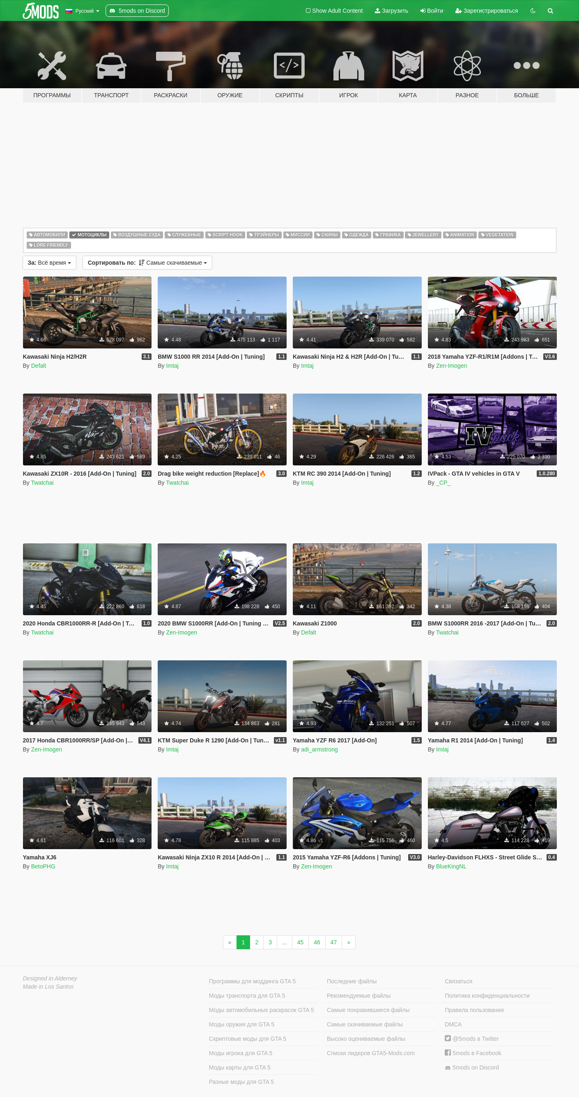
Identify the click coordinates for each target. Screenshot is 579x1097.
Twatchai (42, 482)
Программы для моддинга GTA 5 (252, 981)
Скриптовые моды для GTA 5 (247, 1038)
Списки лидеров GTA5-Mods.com (371, 1053)
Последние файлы (352, 981)
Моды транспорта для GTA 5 (247, 995)
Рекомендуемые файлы (359, 995)
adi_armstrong (319, 749)
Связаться (458, 981)
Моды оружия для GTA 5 (241, 1024)
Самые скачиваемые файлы (365, 1024)
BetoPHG (43, 866)
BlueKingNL (451, 866)
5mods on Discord (472, 1067)
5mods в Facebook (473, 1053)
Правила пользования (474, 1010)
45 (300, 942)
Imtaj (172, 365)
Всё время (49, 262)
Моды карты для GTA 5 (240, 1067)
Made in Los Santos (48, 986)
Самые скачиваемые (147, 262)
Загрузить (391, 10)
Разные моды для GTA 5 (241, 1082)
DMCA (453, 1024)
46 (317, 942)
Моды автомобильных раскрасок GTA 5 (261, 1010)
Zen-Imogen (451, 365)
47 (334, 942)
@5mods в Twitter (472, 1038)
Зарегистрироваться (486, 10)
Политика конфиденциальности (487, 995)
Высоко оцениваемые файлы (366, 1038)
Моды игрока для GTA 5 (240, 1053)
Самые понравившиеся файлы (368, 1010)
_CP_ (443, 482)
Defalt (38, 365)
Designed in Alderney (50, 978)
